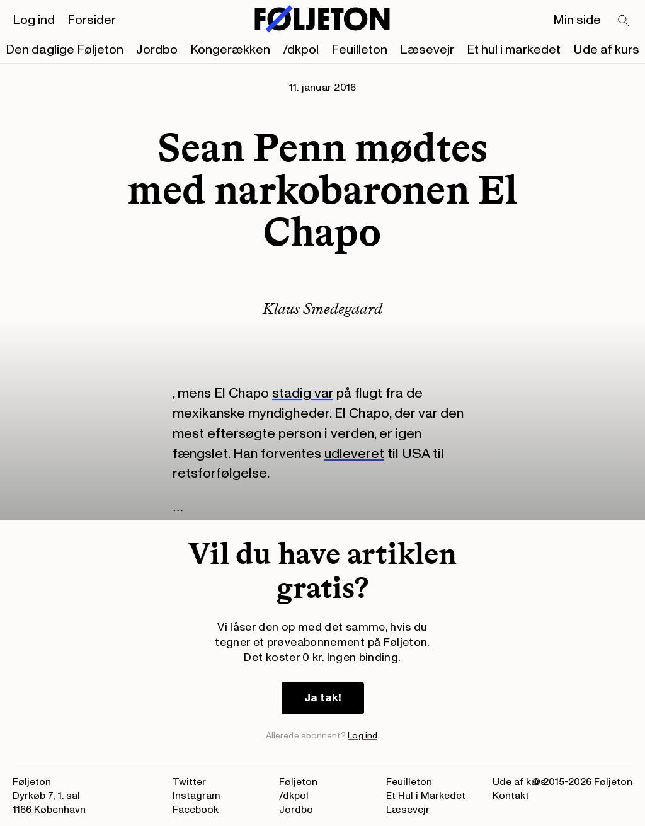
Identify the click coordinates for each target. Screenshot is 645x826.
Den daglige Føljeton (64, 50)
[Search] (624, 21)
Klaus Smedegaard (322, 308)
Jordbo (157, 50)
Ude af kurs (606, 50)
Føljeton (298, 782)
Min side (577, 20)
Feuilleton (359, 50)
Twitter (189, 782)
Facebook (196, 810)
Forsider (91, 20)
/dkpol (301, 50)
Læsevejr (427, 50)
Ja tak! (322, 698)
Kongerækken (230, 50)
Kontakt (511, 796)
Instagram (196, 796)
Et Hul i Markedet (425, 796)
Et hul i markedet (514, 50)
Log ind (34, 20)
